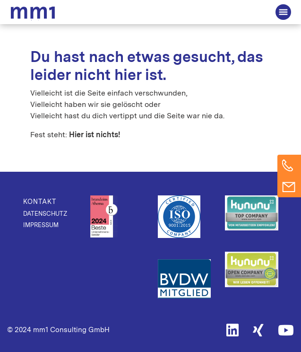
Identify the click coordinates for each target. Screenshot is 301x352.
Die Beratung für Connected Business (34, 13)
